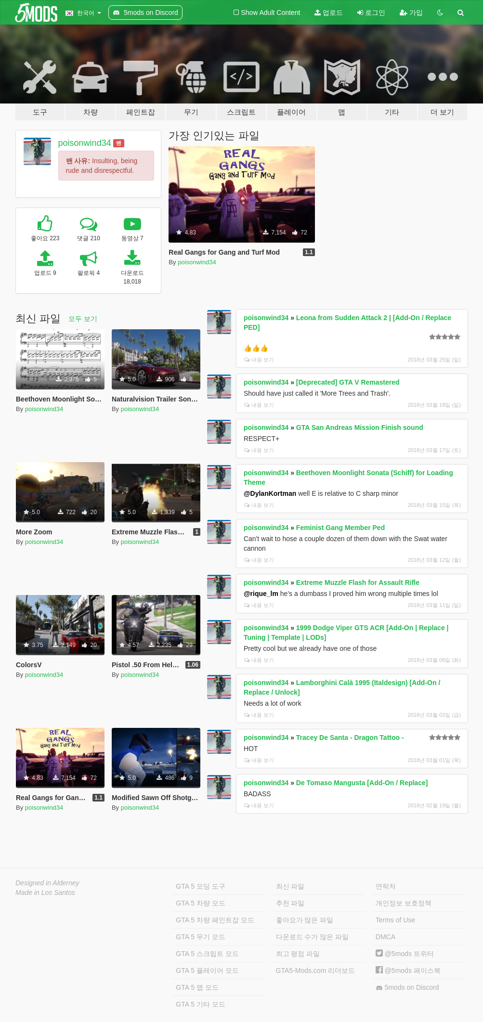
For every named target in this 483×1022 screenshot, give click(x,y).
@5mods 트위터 (405, 953)
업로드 (328, 12)
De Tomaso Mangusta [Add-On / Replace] (362, 783)
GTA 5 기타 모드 (200, 1004)
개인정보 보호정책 (403, 903)
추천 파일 (290, 903)
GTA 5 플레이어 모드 (207, 970)
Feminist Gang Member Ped (340, 527)
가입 (411, 12)
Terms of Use (395, 920)
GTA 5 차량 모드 (200, 903)
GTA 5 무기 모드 (200, 937)
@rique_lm (261, 593)
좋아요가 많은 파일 (305, 920)
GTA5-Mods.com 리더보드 (315, 970)
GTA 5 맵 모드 (197, 987)
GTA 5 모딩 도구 (200, 886)
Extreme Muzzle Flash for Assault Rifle (357, 582)
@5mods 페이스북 (408, 970)
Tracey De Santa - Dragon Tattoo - (350, 737)
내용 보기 (259, 359)
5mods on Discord (407, 987)
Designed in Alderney (47, 883)
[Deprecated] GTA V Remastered (348, 382)
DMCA (385, 937)
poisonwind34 (84, 143)
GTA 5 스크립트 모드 (207, 953)
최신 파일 (290, 886)
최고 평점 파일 (298, 953)
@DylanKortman (270, 493)
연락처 (386, 886)
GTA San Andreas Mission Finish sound (359, 427)
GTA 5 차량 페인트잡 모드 (215, 920)
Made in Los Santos (45, 892)
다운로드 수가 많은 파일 (312, 937)
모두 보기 (82, 319)
